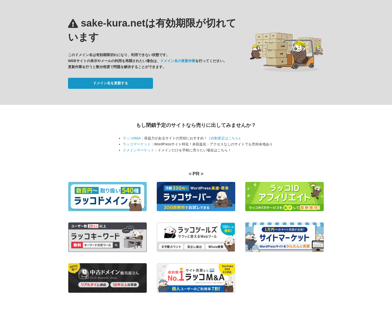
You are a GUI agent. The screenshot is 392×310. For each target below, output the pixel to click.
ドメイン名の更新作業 (177, 61)
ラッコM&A (132, 138)
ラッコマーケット (137, 144)
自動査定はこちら (225, 138)
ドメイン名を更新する (110, 83)
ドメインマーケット (138, 150)
